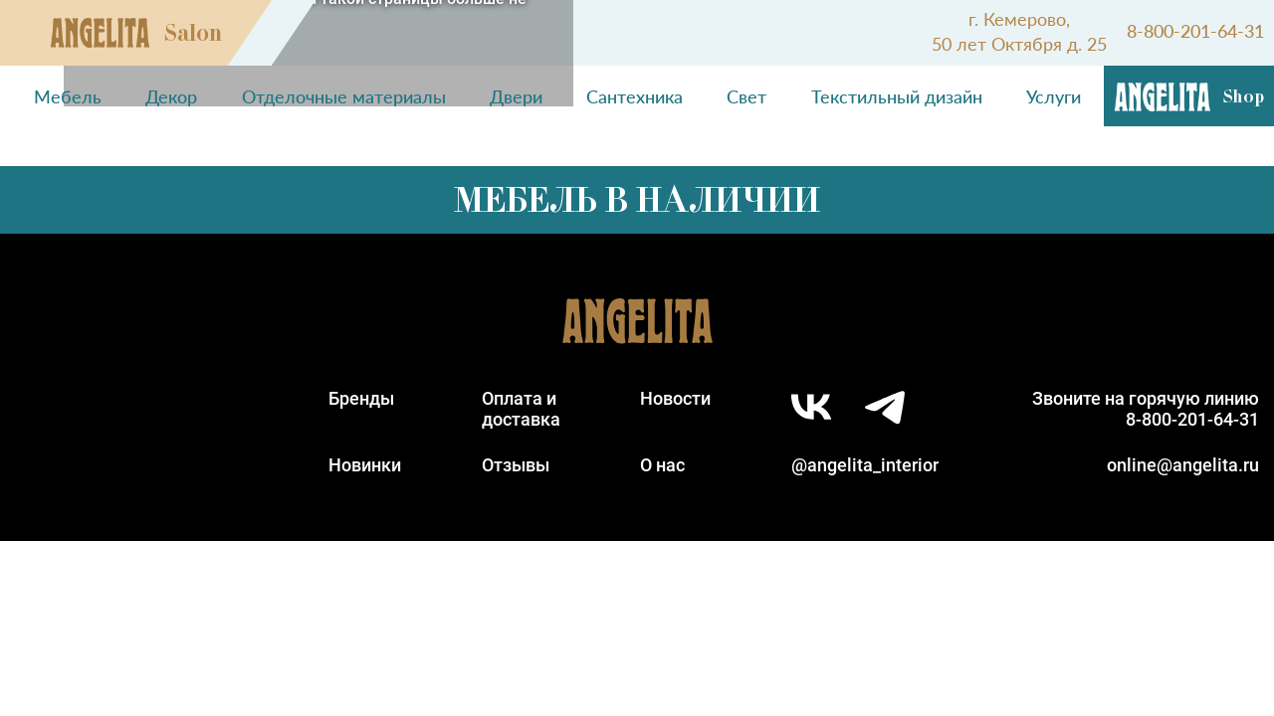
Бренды (361, 398)
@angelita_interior (865, 464)
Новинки (364, 464)
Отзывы (515, 464)
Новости (675, 398)
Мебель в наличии (637, 200)
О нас (662, 464)
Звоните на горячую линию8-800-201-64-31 (1145, 409)
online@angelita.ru (1183, 464)
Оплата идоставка (521, 409)
